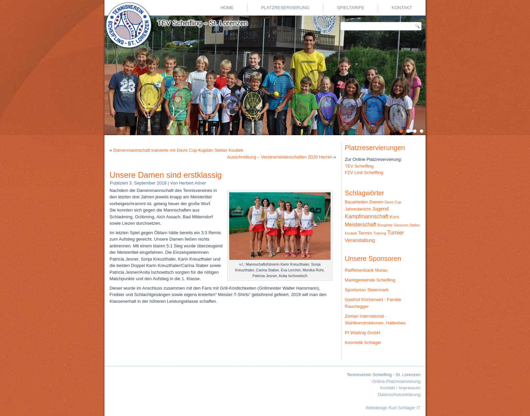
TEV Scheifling (359, 166)
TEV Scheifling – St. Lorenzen (203, 23)
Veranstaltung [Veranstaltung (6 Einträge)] (360, 240)
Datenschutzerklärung (399, 394)
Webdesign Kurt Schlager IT (393, 407)
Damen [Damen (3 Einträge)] (376, 201)
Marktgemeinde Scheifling (370, 280)
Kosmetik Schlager (363, 342)
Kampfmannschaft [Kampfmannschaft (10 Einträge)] (366, 216)
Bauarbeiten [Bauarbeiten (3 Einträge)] (356, 201)
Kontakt (402, 7)
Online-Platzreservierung (396, 381)
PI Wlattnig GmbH (362, 332)
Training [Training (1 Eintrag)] (379, 233)
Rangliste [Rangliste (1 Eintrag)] (385, 225)
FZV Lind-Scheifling (364, 172)
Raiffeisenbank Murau (366, 270)
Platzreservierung (285, 7)
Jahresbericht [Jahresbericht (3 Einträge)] (358, 209)
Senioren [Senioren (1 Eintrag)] (401, 225)
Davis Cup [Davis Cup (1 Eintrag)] (393, 202)
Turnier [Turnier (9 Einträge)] (395, 233)
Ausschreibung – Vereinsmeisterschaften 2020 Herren (279, 157)
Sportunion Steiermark (366, 289)
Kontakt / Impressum (400, 387)
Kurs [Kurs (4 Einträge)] (394, 216)
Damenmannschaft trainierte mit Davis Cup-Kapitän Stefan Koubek (178, 150)
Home (227, 7)
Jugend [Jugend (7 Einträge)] (380, 209)
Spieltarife (350, 7)
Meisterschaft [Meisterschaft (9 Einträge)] (360, 224)
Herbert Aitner (192, 183)
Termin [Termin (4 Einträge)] (365, 233)
